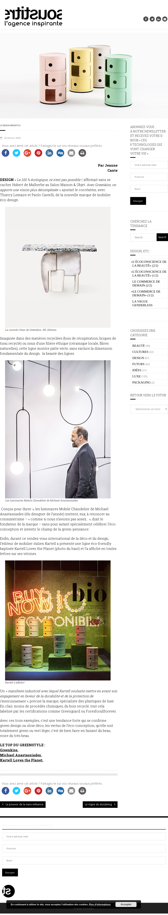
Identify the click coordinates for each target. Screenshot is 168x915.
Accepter (126, 904)
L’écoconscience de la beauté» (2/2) (149, 263)
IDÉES (136, 370)
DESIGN (138, 358)
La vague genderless (142, 303)
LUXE (136, 376)
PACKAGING (141, 382)
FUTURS (138, 364)
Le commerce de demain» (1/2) (145, 293)
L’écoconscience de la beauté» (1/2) (149, 273)
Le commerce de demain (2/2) (146, 283)
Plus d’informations (100, 904)
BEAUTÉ (138, 345)
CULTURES (140, 352)
